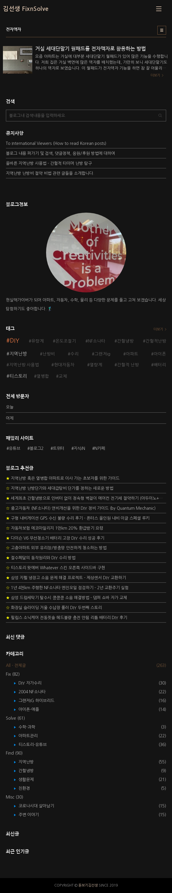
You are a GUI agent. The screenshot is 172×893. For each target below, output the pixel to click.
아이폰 (160, 354)
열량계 (96, 365)
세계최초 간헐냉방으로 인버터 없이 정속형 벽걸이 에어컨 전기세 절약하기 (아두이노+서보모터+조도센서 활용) (86, 498)
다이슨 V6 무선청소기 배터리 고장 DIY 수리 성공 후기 (55, 538)
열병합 (43, 376)
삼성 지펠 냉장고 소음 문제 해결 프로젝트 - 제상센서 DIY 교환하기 (66, 578)
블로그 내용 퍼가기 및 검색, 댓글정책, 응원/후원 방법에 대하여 (60, 153)
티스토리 (18, 376)
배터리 (160, 365)
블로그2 (36, 448)
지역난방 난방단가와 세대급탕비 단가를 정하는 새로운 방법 (59, 488)
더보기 (158, 329)
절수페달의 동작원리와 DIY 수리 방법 (40, 558)
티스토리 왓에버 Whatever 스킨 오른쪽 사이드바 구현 (55, 568)
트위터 (58, 448)
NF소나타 (96, 341)
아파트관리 (32, 736)
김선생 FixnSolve (26, 9)
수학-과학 (31, 727)
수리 (74, 354)
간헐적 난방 (128, 365)
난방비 (49, 354)
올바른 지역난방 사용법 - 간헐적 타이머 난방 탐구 (49, 163)
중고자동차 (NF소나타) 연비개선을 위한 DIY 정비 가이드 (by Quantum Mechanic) (81, 508)
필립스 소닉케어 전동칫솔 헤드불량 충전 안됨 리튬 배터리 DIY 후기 (66, 618)
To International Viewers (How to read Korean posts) (56, 143)
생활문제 (30, 779)
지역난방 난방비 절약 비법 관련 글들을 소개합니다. (50, 173)
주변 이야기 (32, 815)
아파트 (132, 354)
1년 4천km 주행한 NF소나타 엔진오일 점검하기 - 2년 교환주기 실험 (67, 588)
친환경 (28, 788)
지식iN (79, 448)
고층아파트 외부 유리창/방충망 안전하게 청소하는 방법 (56, 548)
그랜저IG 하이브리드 (40, 700)
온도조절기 (65, 341)
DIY (14, 340)
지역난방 (18, 353)
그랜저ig (102, 354)
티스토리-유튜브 (36, 744)
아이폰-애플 (33, 709)
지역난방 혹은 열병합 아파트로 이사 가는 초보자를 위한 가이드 (62, 478)
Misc (14, 797)
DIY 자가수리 (34, 683)
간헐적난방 (156, 341)
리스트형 (161, 30)
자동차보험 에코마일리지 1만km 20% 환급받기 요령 (54, 528)
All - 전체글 (16, 665)
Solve (15, 718)
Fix (13, 674)
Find (14, 753)
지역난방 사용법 (24, 365)
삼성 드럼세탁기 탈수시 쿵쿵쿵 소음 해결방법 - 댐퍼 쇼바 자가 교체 (66, 598)
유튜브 (14, 448)
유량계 (37, 341)
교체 (63, 376)
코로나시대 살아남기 (40, 806)
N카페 (100, 448)
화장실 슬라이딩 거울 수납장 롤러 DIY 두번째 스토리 (54, 608)
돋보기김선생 (88, 885)
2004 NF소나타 (36, 692)
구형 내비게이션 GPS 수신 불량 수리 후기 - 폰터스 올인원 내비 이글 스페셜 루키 (78, 518)
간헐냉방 (125, 341)
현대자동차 (64, 365)
